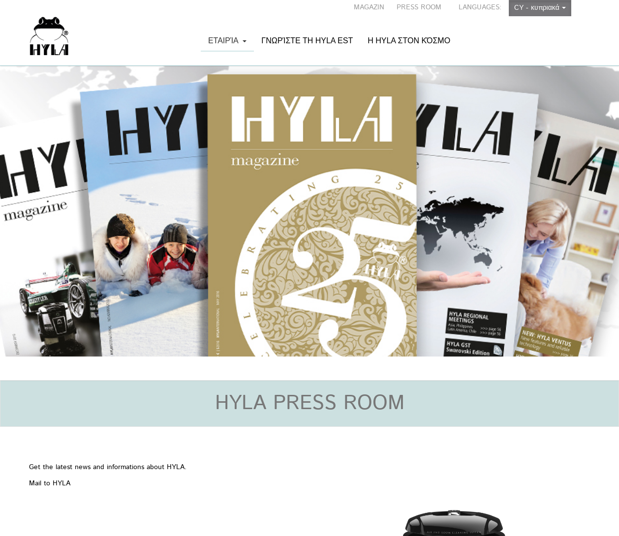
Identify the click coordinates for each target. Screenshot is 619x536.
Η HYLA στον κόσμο (409, 30)
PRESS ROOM (419, 7)
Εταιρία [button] (227, 44)
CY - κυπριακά (540, 8)
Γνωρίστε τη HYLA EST (307, 30)
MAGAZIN (369, 7)
